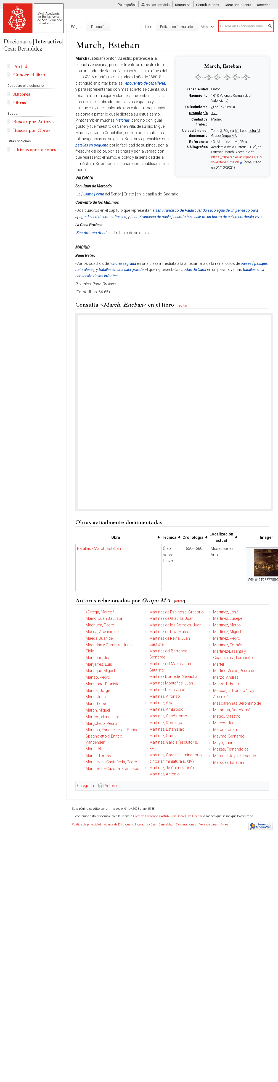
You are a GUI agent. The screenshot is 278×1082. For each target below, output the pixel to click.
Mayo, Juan (223, 743)
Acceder (263, 5)
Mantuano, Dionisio (103, 684)
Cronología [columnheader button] (192, 537)
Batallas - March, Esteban (99, 548)
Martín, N (93, 749)
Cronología (198, 113)
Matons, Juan (225, 729)
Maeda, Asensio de (102, 631)
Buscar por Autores (33, 121)
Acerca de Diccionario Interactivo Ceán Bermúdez (138, 824)
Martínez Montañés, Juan (171, 683)
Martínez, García (163, 735)
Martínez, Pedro (226, 638)
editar (183, 305)
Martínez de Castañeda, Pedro (111, 762)
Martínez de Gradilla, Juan (171, 618)
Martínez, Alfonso (164, 696)
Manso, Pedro (98, 677)
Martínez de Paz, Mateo (169, 631)
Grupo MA (229, 136)
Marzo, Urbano (226, 684)
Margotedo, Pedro (101, 723)
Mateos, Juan (225, 723)
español (129, 5)
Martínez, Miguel (227, 631)
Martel (218, 664)
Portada (21, 66)
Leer (156, 27)
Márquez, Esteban (228, 762)
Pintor (215, 89)
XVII (214, 113)
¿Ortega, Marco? (100, 612)
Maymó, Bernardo (229, 736)
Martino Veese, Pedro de (234, 670)
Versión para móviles (213, 824)
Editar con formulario (184, 27)
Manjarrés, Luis (99, 664)
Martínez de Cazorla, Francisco (112, 768)
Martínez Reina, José (167, 690)
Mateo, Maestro (226, 716)
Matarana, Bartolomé (231, 710)
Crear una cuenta (238, 5)
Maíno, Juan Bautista (104, 618)
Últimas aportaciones (34, 149)
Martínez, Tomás (227, 645)
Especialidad (197, 89)
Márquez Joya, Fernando (234, 756)
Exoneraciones (186, 824)
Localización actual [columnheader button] (221, 537)
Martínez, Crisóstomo (168, 716)
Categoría (85, 785)
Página (77, 27)
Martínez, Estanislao (166, 729)
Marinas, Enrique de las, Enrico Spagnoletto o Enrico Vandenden (112, 736)
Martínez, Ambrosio (166, 709)
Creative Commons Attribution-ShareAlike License (168, 816)
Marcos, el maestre (102, 717)
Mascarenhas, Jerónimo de (237, 703)
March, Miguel (98, 710)
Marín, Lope (96, 703)
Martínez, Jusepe (227, 618)
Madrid (216, 119)
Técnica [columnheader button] (169, 537)
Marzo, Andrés (226, 677)
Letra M (254, 131)
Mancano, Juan (99, 657)
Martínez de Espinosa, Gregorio (176, 612)
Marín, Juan (96, 697)
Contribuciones (207, 5)
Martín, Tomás (98, 755)
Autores (111, 785)
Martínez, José (225, 612)
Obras (19, 102)
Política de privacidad (86, 824)
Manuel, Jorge (98, 690)
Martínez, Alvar (162, 703)
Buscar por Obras (31, 130)
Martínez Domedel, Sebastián (174, 676)
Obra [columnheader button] (115, 537)
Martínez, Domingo (165, 722)
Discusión (182, 5)
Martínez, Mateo (227, 625)
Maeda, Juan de (99, 638)
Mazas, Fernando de (230, 749)
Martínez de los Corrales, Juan (175, 625)
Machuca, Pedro (100, 625)
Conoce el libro (29, 74)
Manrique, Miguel (100, 670)
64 (237, 131)
